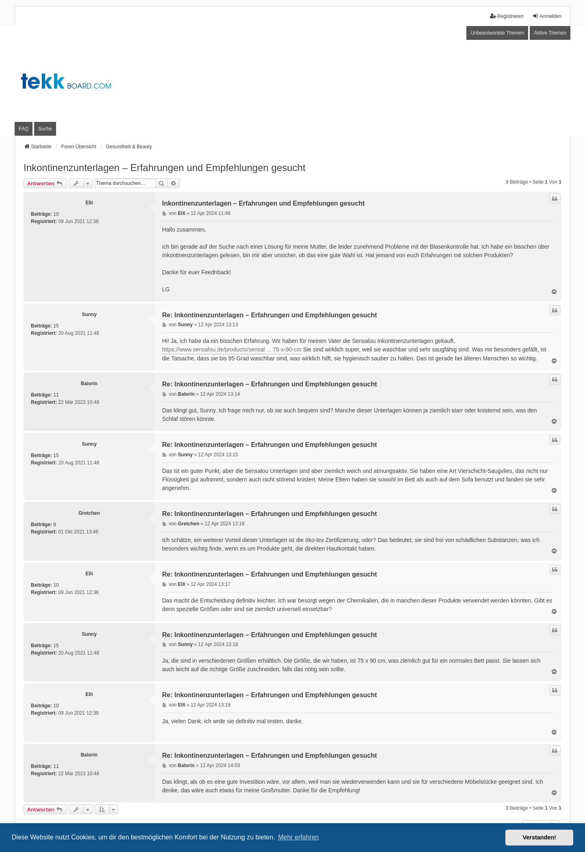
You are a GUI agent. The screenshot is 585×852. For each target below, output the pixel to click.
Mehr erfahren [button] (298, 837)
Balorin (89, 383)
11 (55, 395)
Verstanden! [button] (539, 837)
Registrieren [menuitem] (507, 16)
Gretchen (89, 513)
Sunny (89, 314)
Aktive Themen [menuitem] (550, 33)
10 (55, 214)
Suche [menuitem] (45, 129)
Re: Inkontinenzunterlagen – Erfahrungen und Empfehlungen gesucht (269, 315)
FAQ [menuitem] (23, 129)
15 (55, 326)
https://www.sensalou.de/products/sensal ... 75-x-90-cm (231, 349)
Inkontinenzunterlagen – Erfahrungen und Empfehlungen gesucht (165, 167)
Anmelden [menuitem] (546, 16)
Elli (89, 203)
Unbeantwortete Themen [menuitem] (497, 33)
